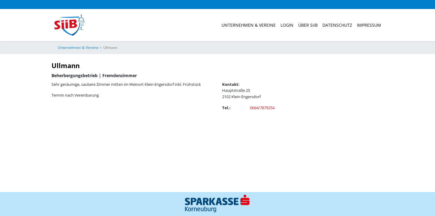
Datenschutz (337, 25)
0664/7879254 (262, 107)
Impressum (369, 25)
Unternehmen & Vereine (249, 25)
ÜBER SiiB (308, 25)
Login (287, 25)
